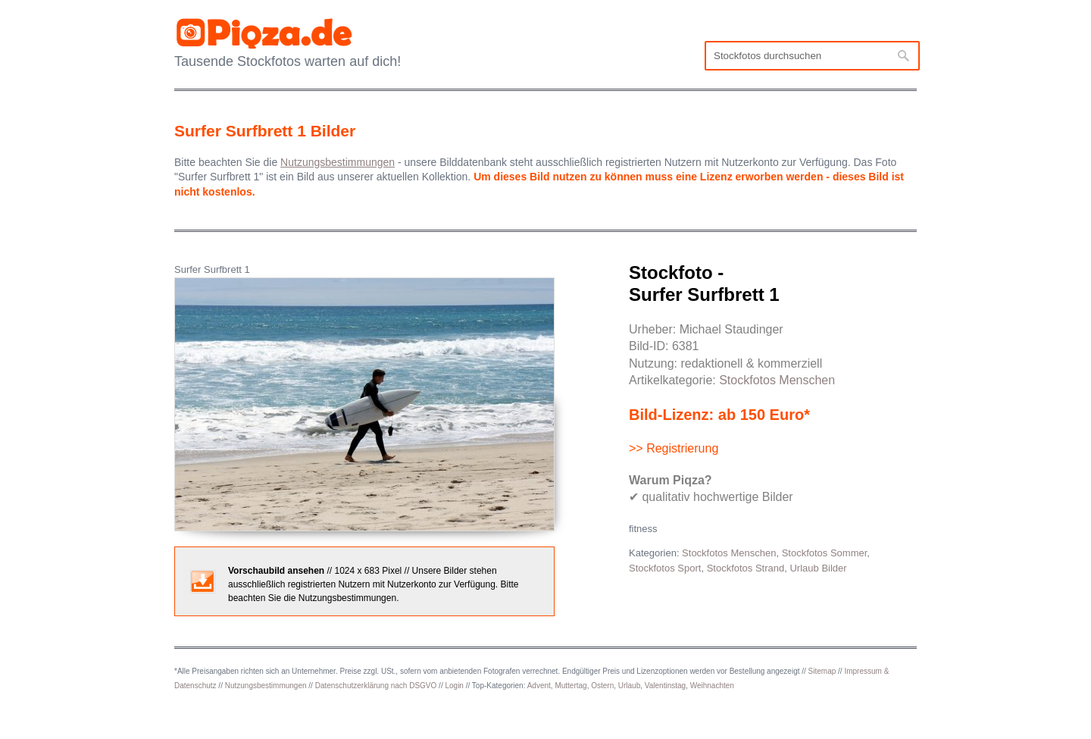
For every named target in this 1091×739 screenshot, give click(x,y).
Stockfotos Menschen (777, 380)
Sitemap (822, 671)
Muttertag (570, 685)
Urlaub (629, 685)
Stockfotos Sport (665, 568)
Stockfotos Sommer (824, 553)
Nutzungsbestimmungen (266, 685)
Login (454, 685)
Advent (539, 685)
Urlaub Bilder (817, 568)
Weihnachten (712, 685)
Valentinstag (665, 685)
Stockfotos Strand (746, 568)
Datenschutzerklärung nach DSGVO (376, 685)
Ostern (602, 685)
